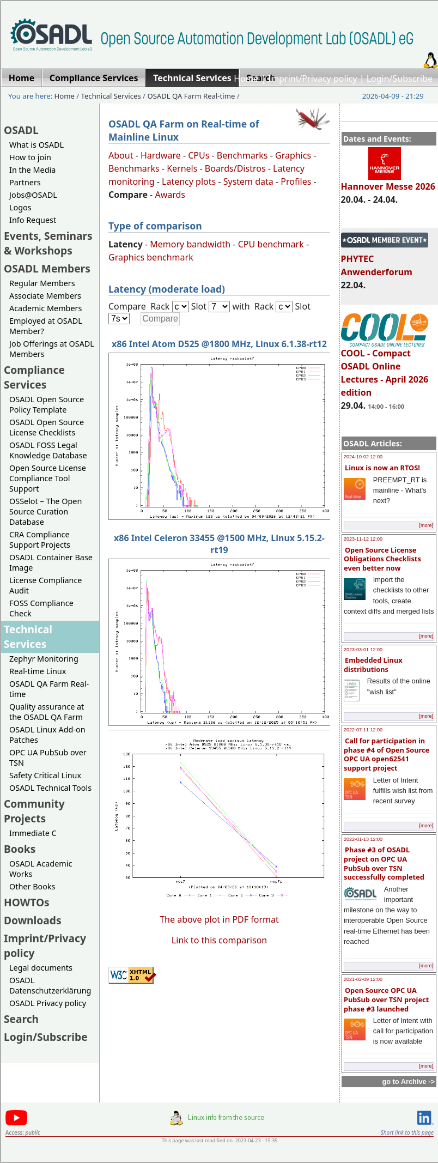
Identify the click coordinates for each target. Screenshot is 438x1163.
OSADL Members (47, 268)
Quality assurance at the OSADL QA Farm (46, 711)
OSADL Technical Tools (50, 788)
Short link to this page (407, 1132)
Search (21, 1018)
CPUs (198, 155)
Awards (170, 195)
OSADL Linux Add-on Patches (47, 734)
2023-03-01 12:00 (363, 649)
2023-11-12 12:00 (363, 539)
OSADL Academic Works (40, 868)
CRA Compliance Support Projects (39, 539)
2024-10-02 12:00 (363, 456)
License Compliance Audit (45, 585)
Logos (20, 207)
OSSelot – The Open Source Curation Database (45, 511)
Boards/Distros (235, 168)
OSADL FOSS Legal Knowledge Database (48, 450)
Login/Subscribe (400, 78)
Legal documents (40, 967)
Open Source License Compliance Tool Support (47, 478)
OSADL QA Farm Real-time (191, 96)
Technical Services (111, 96)
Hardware (161, 155)
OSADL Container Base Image (51, 562)
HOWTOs (27, 902)
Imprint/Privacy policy (312, 78)
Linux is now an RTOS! (382, 468)
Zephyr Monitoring (43, 658)
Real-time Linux (37, 671)
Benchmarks (242, 155)
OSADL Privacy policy (47, 1003)
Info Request (32, 220)
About (120, 155)
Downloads (33, 920)
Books (19, 848)
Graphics (293, 155)
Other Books (32, 886)
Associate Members (45, 295)
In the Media (32, 170)
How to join (30, 157)
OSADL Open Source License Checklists (46, 427)
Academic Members (45, 308)
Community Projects (34, 811)
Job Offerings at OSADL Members (51, 348)
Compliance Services (34, 377)
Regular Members (42, 283)
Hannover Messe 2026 (388, 181)
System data (248, 181)
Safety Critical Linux (45, 775)
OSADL (21, 130)
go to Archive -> (408, 1081)
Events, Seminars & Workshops (48, 243)
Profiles (296, 181)
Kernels (182, 168)
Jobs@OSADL (33, 195)
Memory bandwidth (190, 244)
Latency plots (189, 181)
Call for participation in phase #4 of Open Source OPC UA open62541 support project (386, 754)
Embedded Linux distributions (373, 664)
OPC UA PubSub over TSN (48, 757)
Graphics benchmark (150, 257)
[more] (426, 525)
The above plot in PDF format (219, 919)
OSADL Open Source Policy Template (46, 404)
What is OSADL (36, 145)
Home (246, 78)
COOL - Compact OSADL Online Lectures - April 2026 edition (385, 367)
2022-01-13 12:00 (363, 839)
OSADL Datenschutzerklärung (50, 985)
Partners (25, 182)
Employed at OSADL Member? (45, 326)
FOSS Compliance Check (41, 608)
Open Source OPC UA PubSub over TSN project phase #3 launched (386, 999)
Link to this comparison (219, 940)
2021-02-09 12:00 (363, 979)
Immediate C (33, 833)
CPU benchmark (271, 244)
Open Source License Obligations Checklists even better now (382, 559)
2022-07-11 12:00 (363, 729)
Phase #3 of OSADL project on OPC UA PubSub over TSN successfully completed (384, 863)
